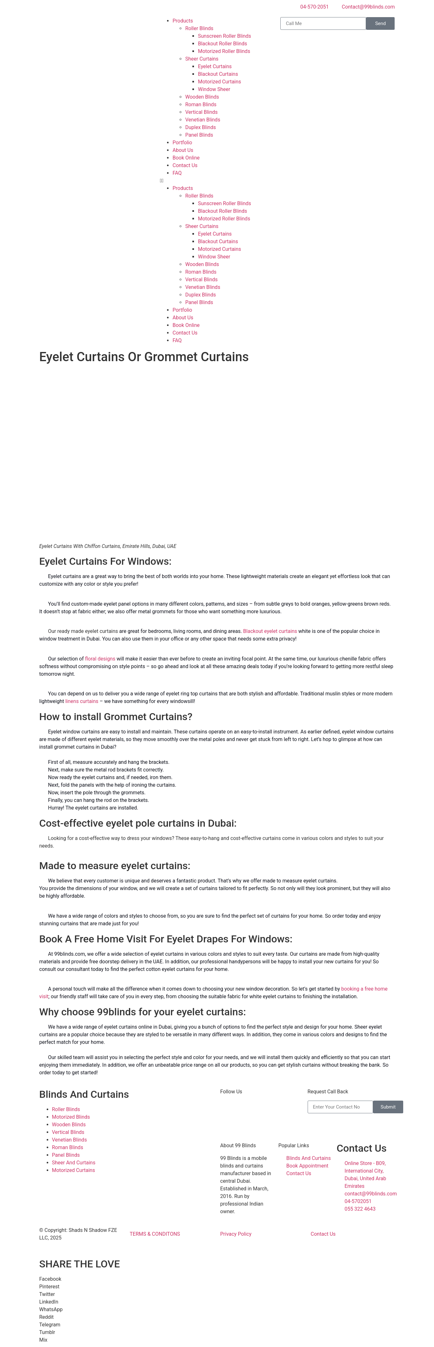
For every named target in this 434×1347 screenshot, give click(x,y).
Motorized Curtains (219, 82)
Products (182, 21)
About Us (182, 150)
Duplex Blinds (200, 127)
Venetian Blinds (202, 120)
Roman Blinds (200, 104)
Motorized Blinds (71, 1117)
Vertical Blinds (201, 112)
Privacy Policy (236, 1234)
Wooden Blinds (202, 97)
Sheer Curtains (201, 59)
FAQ (177, 173)
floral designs (100, 659)
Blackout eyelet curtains (270, 631)
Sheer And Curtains (74, 1163)
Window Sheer (214, 89)
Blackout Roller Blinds (222, 44)
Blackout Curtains (218, 74)
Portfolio (182, 143)
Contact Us (184, 165)
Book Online (185, 158)
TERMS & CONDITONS (155, 1234)
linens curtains (81, 701)
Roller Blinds (199, 28)
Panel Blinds (199, 135)
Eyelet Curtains (214, 66)
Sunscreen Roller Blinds (224, 36)
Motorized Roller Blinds (224, 51)
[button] (217, 181)
